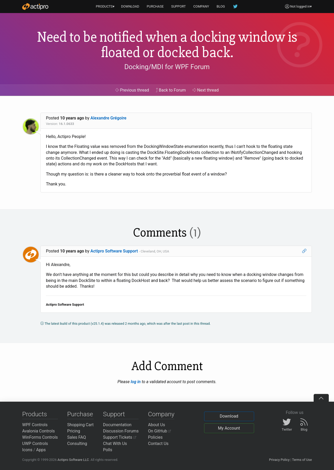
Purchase (80, 414)
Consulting (77, 443)
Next (206, 90)
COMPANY (201, 6)
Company (161, 414)
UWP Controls (35, 443)
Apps (41, 449)
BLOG (221, 6)
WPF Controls (34, 424)
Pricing (73, 431)
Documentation (117, 424)
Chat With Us (115, 443)
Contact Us (158, 443)
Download (229, 416)
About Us (156, 424)
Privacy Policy (279, 460)
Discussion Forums (121, 431)
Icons (27, 449)
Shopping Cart (80, 424)
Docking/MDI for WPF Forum (167, 67)
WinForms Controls (40, 437)
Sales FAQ (76, 437)
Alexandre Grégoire (109, 118)
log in (136, 381)
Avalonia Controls (38, 431)
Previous (132, 90)
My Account (229, 428)
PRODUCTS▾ (105, 6)
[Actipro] (35, 6)
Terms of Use (302, 460)
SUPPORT (178, 6)
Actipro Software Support (114, 251)
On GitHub (159, 431)
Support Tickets (119, 437)
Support (114, 414)
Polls (107, 449)
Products (34, 414)
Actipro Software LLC (73, 460)
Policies (155, 437)
